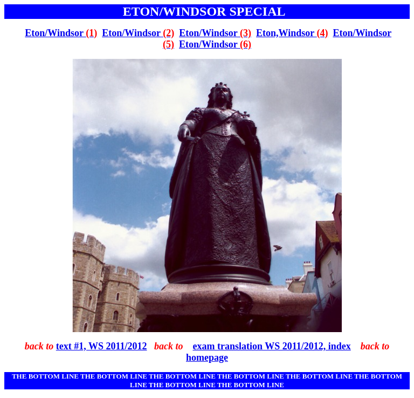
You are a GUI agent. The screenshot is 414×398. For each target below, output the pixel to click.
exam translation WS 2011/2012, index (271, 346)
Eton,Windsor (292, 33)
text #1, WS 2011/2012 (101, 346)
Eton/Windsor (61, 33)
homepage (207, 357)
